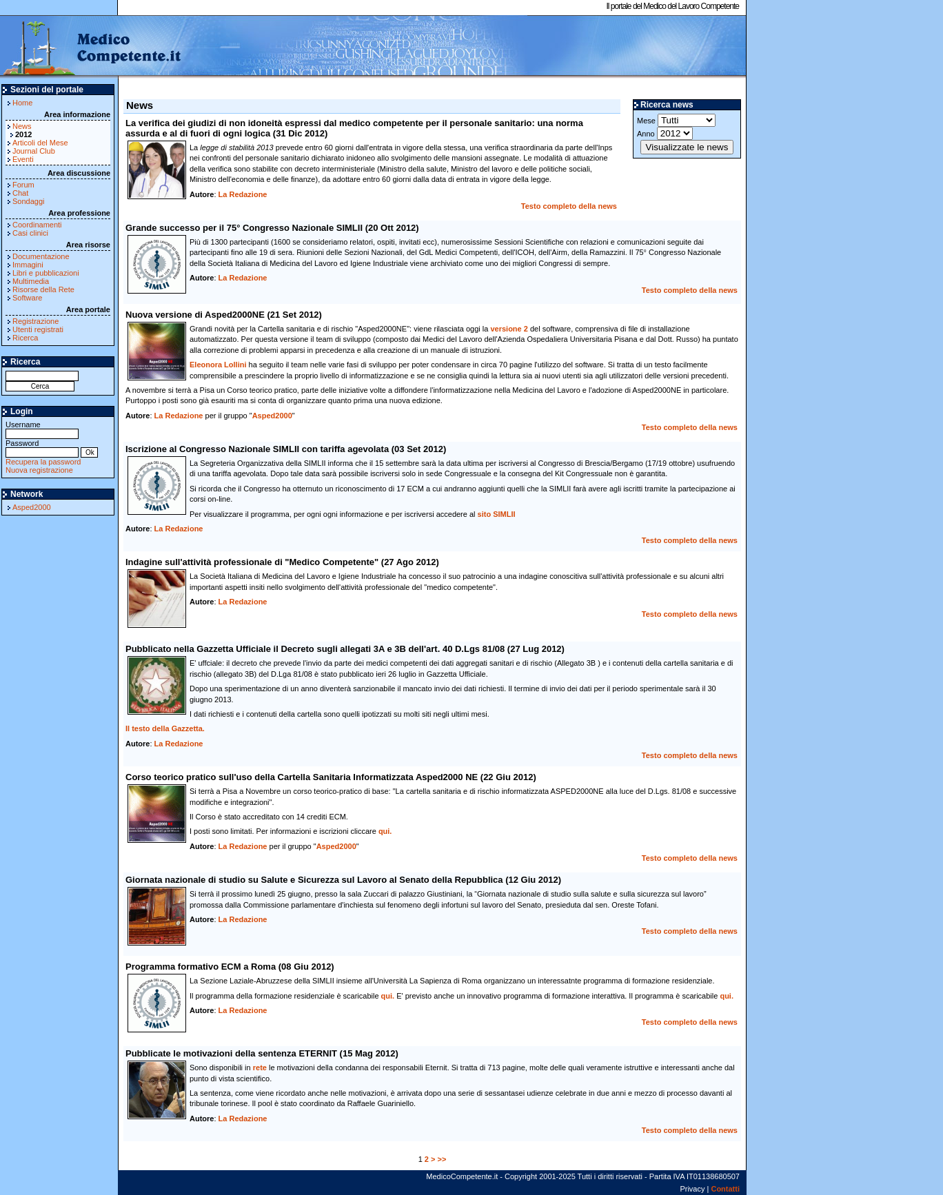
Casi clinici (30, 233)
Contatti (725, 1189)
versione (508, 329)
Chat (20, 193)
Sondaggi (28, 201)
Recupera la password (43, 462)
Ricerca (25, 338)
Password (42, 447)
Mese (676, 120)
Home (22, 103)
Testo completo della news (569, 206)
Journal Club (33, 151)
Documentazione (41, 256)
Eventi (23, 159)
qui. (385, 831)
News (22, 126)
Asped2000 (31, 507)
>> (442, 1159)
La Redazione (243, 194)
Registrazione (35, 321)
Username (42, 429)
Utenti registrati (37, 329)
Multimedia (30, 281)
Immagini (27, 265)
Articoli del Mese (40, 143)
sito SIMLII (497, 514)
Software (27, 298)
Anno (665, 133)
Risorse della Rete (43, 289)
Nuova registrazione (39, 470)
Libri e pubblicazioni (45, 273)
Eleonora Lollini (218, 364)
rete (260, 1067)
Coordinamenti (37, 225)
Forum (23, 185)
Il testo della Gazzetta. (165, 728)
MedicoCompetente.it (91, 47)
